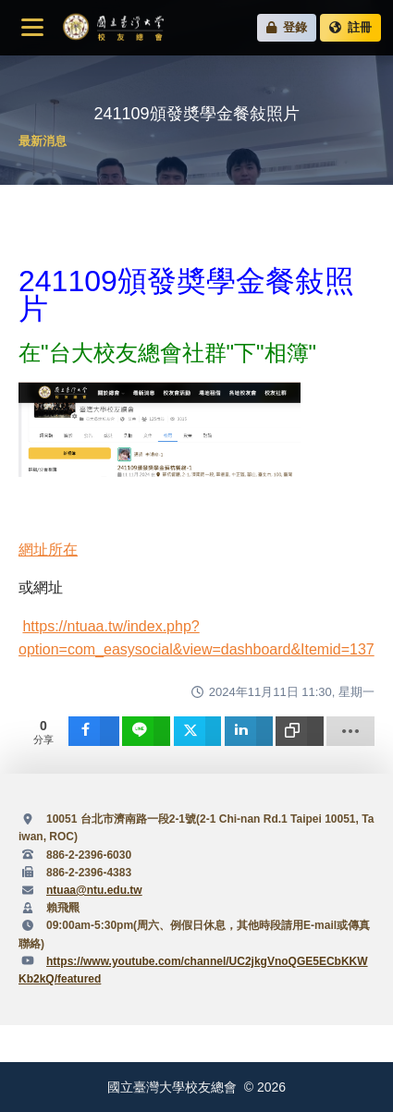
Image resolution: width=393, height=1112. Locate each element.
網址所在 (48, 549)
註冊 (350, 27)
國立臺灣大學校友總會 (112, 27)
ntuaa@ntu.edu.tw (94, 890)
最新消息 (42, 141)
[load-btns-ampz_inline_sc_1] (350, 731)
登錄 (287, 27)
